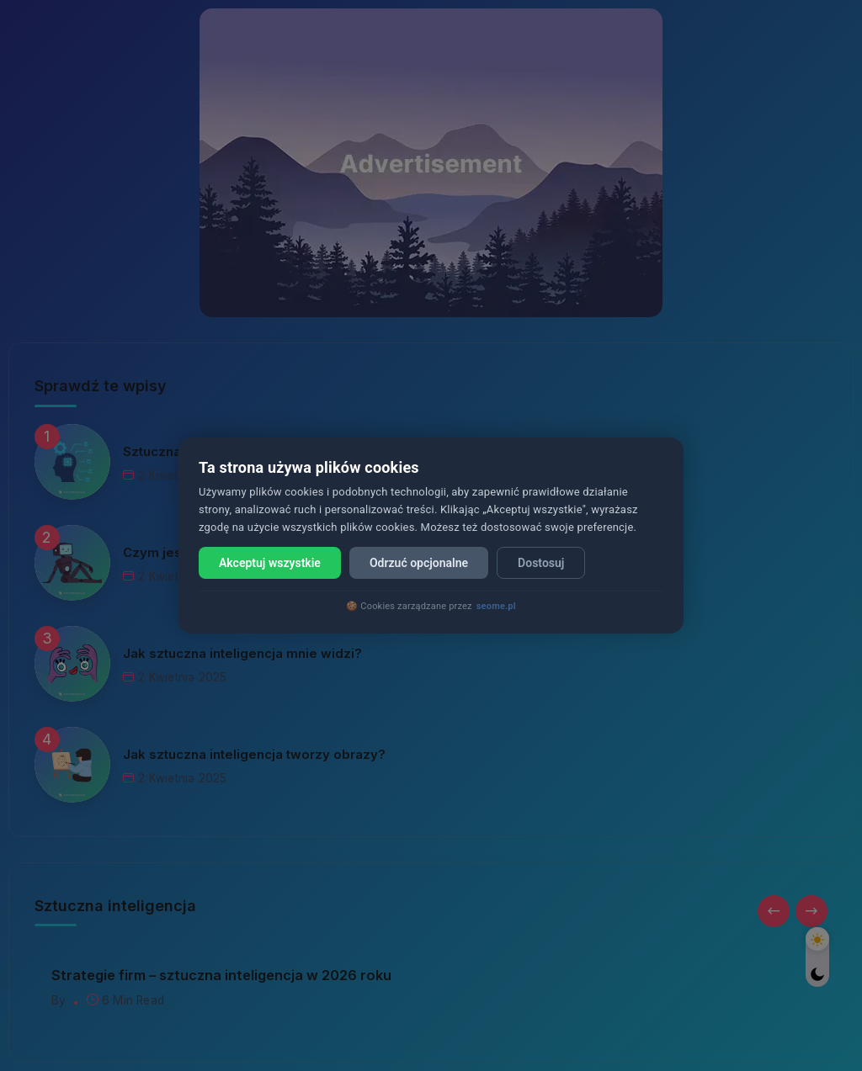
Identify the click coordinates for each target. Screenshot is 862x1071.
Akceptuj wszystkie (270, 563)
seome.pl (496, 606)
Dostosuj (541, 563)
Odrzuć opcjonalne (419, 563)
